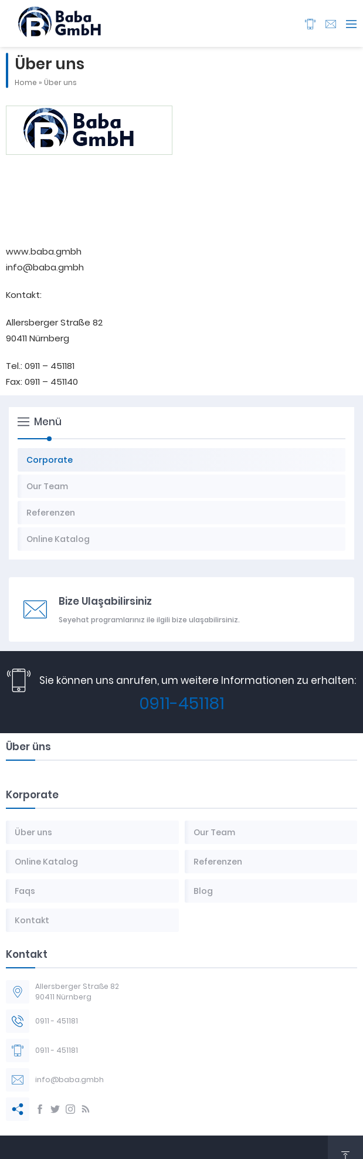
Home (26, 82)
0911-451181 (182, 703)
